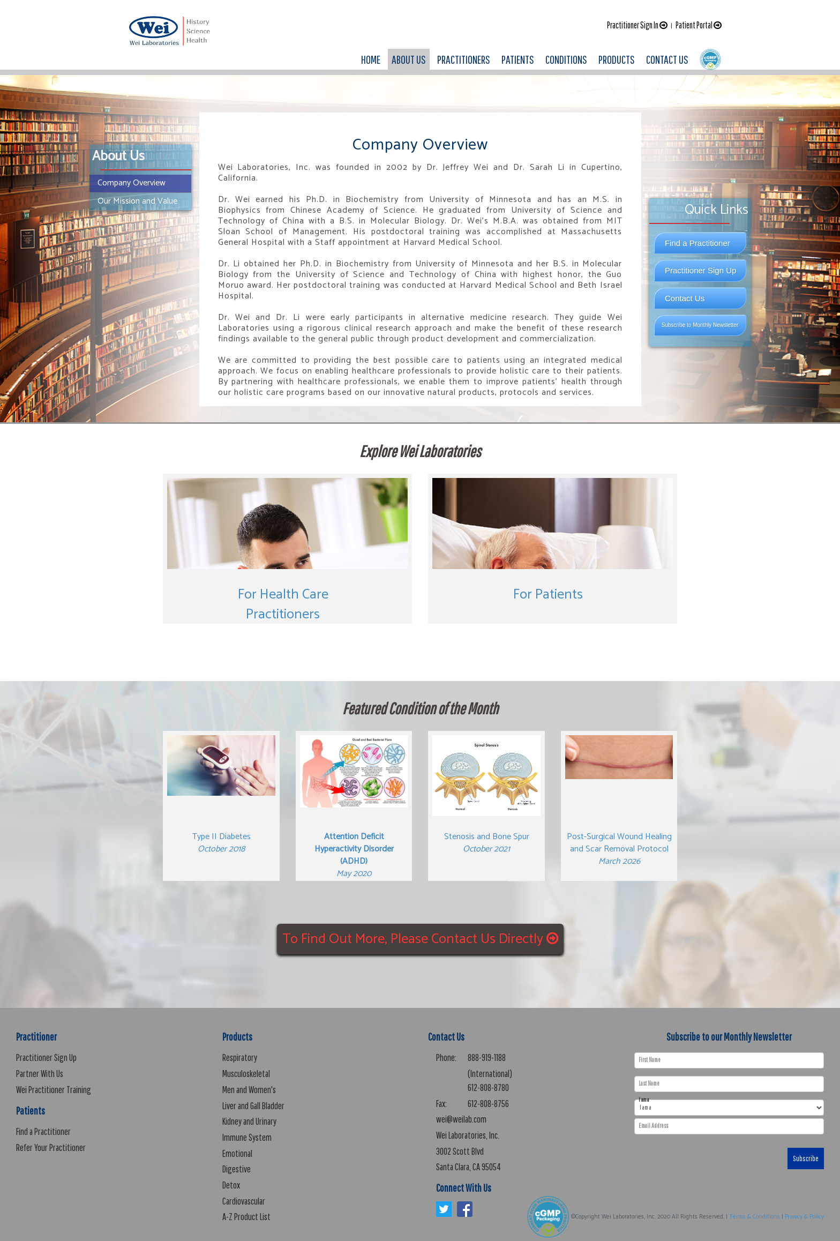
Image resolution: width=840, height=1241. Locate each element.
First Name (650, 1060)
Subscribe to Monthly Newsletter (700, 325)
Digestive (236, 1169)
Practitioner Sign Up (700, 270)
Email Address (653, 1126)
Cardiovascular (243, 1201)
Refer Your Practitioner (51, 1147)
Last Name (649, 1083)
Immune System (247, 1137)
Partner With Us (39, 1073)
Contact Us (684, 298)
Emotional (237, 1153)
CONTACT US (667, 59)
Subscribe (806, 1158)
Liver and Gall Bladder (253, 1105)
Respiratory (239, 1057)
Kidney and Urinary (249, 1121)
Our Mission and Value (137, 201)
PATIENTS (517, 59)
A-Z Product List (246, 1216)
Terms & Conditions (754, 1217)
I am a (644, 1100)
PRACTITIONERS (463, 59)
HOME (370, 59)
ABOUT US (409, 59)
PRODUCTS (616, 59)
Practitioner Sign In (637, 25)
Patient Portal (699, 25)
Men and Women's (249, 1089)
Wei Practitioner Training (53, 1089)
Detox (231, 1185)
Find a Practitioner (697, 243)
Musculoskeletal (246, 1073)
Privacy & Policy (804, 1217)
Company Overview (132, 183)
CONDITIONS (566, 59)
